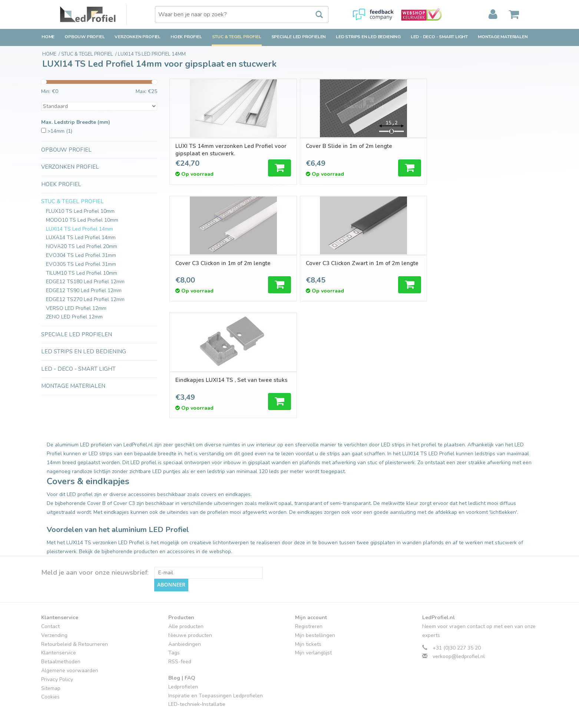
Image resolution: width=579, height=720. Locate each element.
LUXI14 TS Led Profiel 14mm (79, 228)
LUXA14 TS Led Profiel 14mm (81, 237)
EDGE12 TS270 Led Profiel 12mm (85, 299)
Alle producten (186, 598)
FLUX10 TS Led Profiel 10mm (80, 211)
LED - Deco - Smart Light (439, 37)
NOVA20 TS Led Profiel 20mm (81, 246)
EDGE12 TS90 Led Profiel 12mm (84, 290)
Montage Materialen (502, 37)
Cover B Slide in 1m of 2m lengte (302, 149)
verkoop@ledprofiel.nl (459, 629)
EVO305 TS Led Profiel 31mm (81, 264)
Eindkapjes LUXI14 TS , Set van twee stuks (211, 267)
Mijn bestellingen (315, 607)
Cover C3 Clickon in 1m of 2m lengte (399, 149)
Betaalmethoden (60, 634)
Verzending (54, 607)
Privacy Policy (57, 651)
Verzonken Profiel (138, 37)
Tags (174, 625)
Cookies (50, 669)
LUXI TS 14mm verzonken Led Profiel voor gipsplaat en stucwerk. (214, 149)
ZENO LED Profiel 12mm (74, 316)
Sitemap (50, 660)
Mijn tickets (308, 616)
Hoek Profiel (186, 37)
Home (48, 37)
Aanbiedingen (184, 616)
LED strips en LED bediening (368, 37)
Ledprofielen (183, 659)
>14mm (59, 131)
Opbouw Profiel (84, 37)
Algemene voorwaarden (69, 642)
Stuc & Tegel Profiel (236, 37)
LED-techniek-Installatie (196, 676)
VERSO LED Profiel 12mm (76, 308)
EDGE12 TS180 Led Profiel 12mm (85, 281)
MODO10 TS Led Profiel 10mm (82, 220)
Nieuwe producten (190, 607)
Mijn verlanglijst (313, 625)
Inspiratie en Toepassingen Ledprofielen (215, 667)
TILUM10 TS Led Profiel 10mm (81, 273)
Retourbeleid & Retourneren (74, 616)
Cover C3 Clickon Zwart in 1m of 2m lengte (487, 149)
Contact (50, 598)
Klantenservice (58, 625)
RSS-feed (179, 634)
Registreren (308, 598)
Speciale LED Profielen (298, 37)
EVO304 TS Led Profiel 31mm (81, 255)
